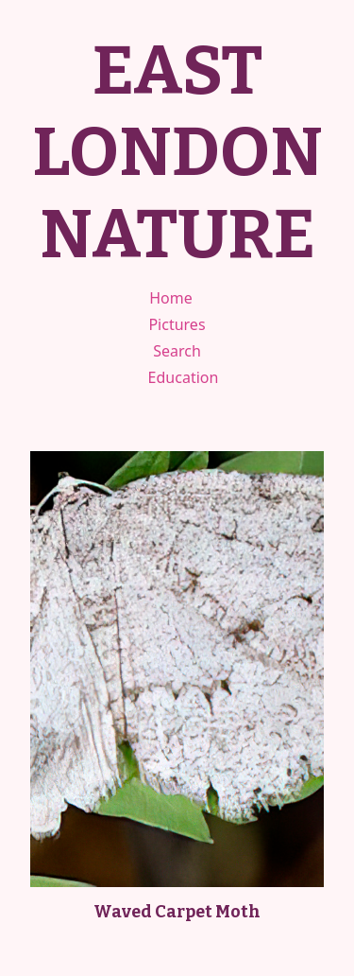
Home (171, 298)
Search (177, 350)
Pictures (176, 324)
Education (183, 377)
